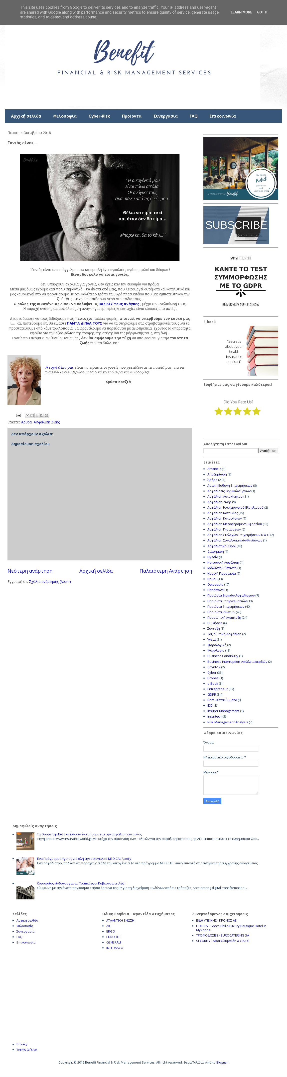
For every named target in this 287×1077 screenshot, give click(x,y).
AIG (109, 926)
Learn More (241, 12)
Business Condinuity (222, 656)
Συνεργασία (165, 116)
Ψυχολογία (215, 650)
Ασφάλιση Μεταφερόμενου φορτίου (234, 524)
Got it (262, 12)
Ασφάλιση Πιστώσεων (224, 529)
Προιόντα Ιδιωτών (221, 612)
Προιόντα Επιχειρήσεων (225, 606)
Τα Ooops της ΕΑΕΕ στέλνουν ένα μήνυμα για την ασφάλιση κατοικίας (89, 834)
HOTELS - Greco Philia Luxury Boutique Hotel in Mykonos (231, 928)
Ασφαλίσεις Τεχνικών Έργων (229, 491)
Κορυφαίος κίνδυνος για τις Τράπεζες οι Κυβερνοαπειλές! (80, 883)
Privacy (21, 1044)
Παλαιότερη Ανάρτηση (166, 570)
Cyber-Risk (99, 116)
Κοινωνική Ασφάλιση (223, 562)
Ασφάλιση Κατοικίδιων (224, 518)
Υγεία (211, 639)
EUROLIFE (113, 937)
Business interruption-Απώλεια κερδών (237, 661)
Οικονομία (215, 584)
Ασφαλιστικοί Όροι (221, 546)
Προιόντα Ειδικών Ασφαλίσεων (231, 595)
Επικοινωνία (223, 116)
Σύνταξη (213, 628)
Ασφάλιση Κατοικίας (222, 513)
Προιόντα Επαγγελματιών (227, 601)
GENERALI (113, 942)
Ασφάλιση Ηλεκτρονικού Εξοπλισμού (235, 507)
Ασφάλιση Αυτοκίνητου (225, 496)
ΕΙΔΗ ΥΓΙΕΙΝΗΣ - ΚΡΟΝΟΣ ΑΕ (216, 920)
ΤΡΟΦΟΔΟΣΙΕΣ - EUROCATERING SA (222, 935)
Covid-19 (213, 667)
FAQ (194, 116)
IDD (210, 705)
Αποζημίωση (217, 474)
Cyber (211, 672)
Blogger (222, 1062)
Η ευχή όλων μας (59, 367)
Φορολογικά (216, 645)
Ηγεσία (212, 557)
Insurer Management (223, 711)
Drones (213, 678)
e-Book (212, 683)
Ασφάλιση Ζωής (47, 422)
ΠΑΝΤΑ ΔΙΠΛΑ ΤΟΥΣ (84, 323)
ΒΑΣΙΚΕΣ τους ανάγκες (119, 303)
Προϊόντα (132, 116)
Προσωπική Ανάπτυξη (224, 617)
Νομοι (212, 579)
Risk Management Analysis (227, 722)
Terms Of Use (26, 1049)
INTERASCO (114, 947)
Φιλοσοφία (65, 116)
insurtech (214, 716)
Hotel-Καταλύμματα (222, 700)
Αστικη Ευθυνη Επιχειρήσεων (229, 485)
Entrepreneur (217, 689)
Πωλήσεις (214, 623)
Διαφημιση (215, 551)
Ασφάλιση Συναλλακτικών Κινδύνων (234, 540)
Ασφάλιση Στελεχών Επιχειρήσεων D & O (238, 535)
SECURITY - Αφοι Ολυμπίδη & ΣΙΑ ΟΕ (223, 941)
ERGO (110, 931)
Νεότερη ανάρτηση (29, 570)
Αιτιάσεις (214, 469)
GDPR (211, 694)
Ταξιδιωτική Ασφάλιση (224, 634)
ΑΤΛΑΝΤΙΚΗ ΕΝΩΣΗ (120, 920)
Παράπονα (215, 590)
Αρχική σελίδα (26, 116)
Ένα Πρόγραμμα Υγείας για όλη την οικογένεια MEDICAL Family (84, 858)
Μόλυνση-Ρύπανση (222, 568)
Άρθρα (26, 422)
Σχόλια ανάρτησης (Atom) (50, 581)
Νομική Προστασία (221, 573)
